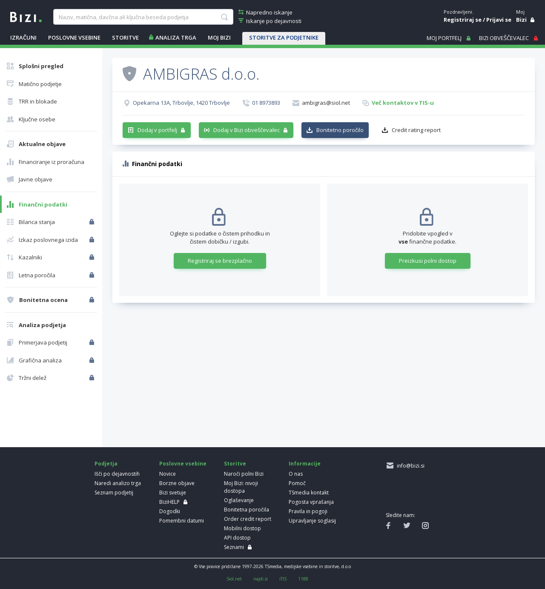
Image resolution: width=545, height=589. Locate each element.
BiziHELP (169, 502)
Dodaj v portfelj (157, 130)
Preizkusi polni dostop (427, 260)
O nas (296, 473)
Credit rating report (416, 130)
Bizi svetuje (172, 492)
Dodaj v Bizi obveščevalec (246, 130)
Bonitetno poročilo (340, 130)
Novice (167, 473)
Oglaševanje (239, 500)
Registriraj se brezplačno (220, 260)
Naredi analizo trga (118, 483)
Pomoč (297, 483)
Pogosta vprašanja (311, 502)
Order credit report (247, 519)
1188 (303, 579)
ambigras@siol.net (326, 102)
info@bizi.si (409, 465)
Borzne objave (177, 483)
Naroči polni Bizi (244, 473)
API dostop (237, 537)
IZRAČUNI (23, 37)
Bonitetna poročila (246, 509)
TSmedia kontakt (309, 492)
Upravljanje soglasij (312, 520)
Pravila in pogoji (308, 511)
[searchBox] (143, 17)
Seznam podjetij (114, 492)
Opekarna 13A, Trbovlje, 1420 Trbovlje (181, 102)
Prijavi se (498, 19)
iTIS (283, 579)
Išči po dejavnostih (117, 473)
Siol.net (234, 579)
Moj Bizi (219, 37)
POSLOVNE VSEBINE (74, 37)
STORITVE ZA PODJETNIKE (283, 37)
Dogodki (169, 511)
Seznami (234, 547)
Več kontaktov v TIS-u (403, 102)
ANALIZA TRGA (175, 37)
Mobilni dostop (242, 528)
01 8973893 (266, 102)
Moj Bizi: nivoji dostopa (241, 487)
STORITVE (125, 37)
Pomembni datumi (181, 520)
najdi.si (260, 579)
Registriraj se (463, 19)
